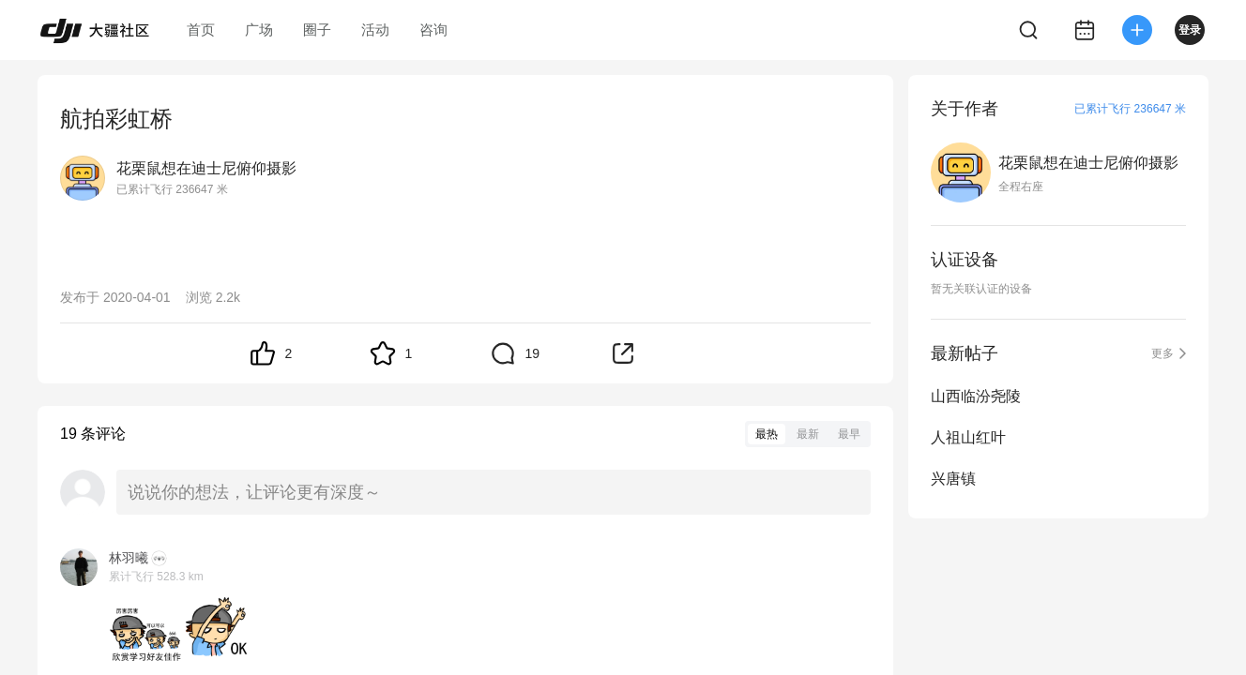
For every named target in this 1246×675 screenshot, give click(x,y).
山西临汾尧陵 (976, 396)
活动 (375, 30)
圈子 (317, 30)
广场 (259, 30)
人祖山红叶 (968, 437)
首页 (201, 30)
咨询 (433, 30)
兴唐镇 (953, 479)
